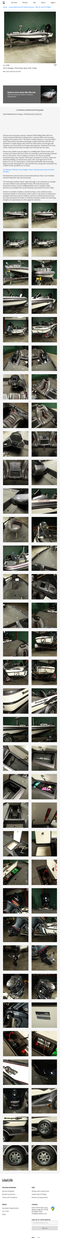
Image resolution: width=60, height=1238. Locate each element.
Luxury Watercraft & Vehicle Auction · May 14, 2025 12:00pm (30, 7)
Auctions (14, 3)
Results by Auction (8, 1194)
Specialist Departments (10, 1208)
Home (5, 7)
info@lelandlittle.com (39, 1214)
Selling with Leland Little (40, 1191)
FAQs (4, 1214)
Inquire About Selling (39, 1194)
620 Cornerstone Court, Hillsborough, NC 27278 (40, 1209)
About (43, 3)
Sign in (53, 3)
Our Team (5, 1211)
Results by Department (40, 1197)
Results (25, 3)
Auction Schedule (8, 1191)
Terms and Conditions (9, 1197)
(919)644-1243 (37, 1212)
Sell (34, 3)
